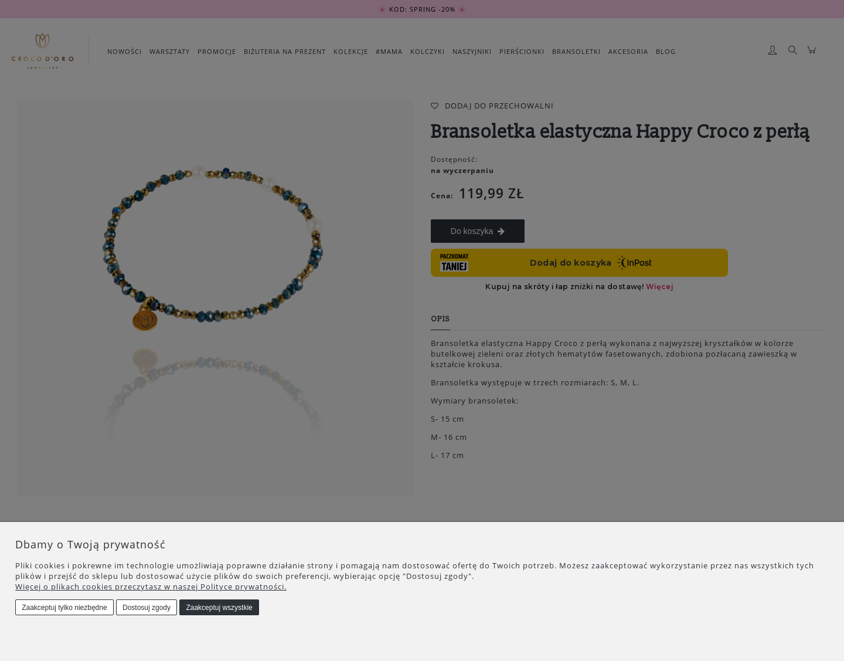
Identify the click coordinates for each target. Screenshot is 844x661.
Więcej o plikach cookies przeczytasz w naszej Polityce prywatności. (151, 586)
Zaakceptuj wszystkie (219, 608)
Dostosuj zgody (146, 608)
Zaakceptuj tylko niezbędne (64, 608)
